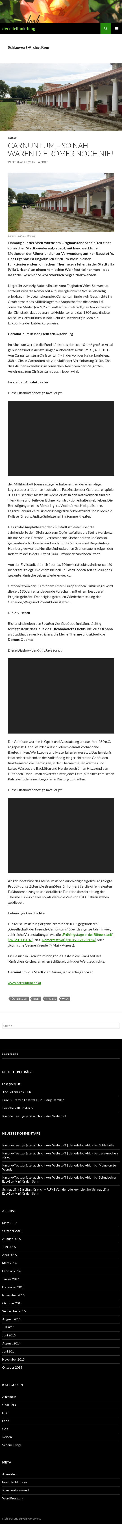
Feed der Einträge (14, 1482)
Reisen (12, 137)
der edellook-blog (18, 28)
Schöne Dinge (12, 1445)
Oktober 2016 (12, 1231)
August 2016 (11, 1239)
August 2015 (11, 1319)
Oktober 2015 (12, 1303)
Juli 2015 (8, 1327)
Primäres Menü (116, 28)
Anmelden (9, 1474)
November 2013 (13, 1359)
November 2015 (13, 1295)
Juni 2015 (9, 1335)
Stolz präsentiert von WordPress (21, 1518)
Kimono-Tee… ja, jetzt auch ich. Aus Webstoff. (34, 1116)
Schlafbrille (106, 1145)
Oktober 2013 (12, 1367)
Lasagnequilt (11, 1084)
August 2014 (11, 1343)
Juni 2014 (9, 1351)
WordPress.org (13, 1498)
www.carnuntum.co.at (24, 982)
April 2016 (9, 1255)
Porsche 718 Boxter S (17, 1108)
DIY (5, 1413)
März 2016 (9, 1263)
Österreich (19, 998)
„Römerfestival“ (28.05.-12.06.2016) (68, 940)
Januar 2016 (10, 1279)
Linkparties (10, 1054)
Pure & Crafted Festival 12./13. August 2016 (33, 1100)
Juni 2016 (9, 1247)
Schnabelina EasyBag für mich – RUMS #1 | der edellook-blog (44, 1189)
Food (5, 1421)
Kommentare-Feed (15, 1490)
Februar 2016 (11, 1271)
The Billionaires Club (16, 1092)
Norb (44, 162)
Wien (65, 998)
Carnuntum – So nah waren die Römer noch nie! (60, 149)
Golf (5, 1429)
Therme (51, 998)
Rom (36, 998)
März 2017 (9, 1223)
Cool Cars (9, 1405)
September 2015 (14, 1311)
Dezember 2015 (13, 1287)
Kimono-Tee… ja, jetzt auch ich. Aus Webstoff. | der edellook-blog (47, 1145)
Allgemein (9, 1397)
